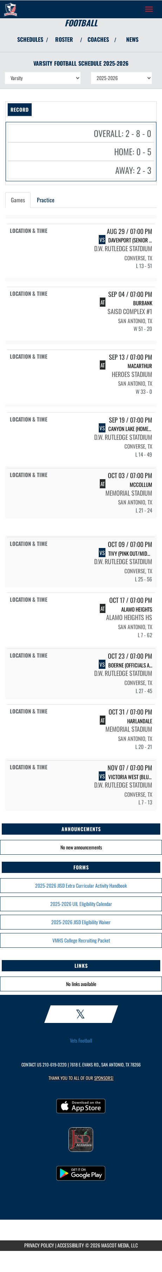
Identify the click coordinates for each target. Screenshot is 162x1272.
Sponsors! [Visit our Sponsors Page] (104, 1078)
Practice (45, 200)
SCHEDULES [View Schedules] (30, 39)
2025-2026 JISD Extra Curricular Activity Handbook (81, 885)
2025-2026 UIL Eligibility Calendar (81, 903)
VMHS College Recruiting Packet (81, 940)
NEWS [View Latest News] (132, 39)
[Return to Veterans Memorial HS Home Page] (10, 9)
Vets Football (81, 1040)
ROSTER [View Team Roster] (64, 39)
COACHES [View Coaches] (98, 39)
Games (18, 200)
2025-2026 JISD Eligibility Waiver (81, 922)
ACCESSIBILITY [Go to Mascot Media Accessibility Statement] (70, 1245)
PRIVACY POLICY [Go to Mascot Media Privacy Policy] (39, 1245)
